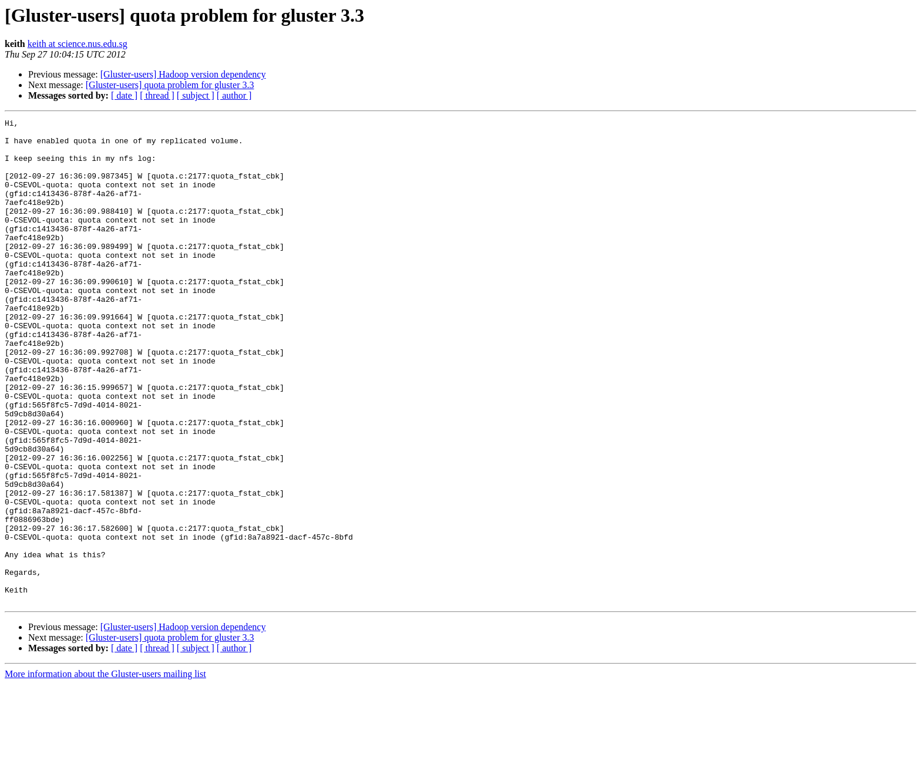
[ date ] (124, 95)
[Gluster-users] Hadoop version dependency (183, 74)
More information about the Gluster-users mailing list (105, 771)
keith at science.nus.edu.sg (77, 44)
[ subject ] (195, 95)
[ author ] (234, 95)
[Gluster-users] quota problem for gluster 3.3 (170, 85)
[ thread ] (157, 95)
